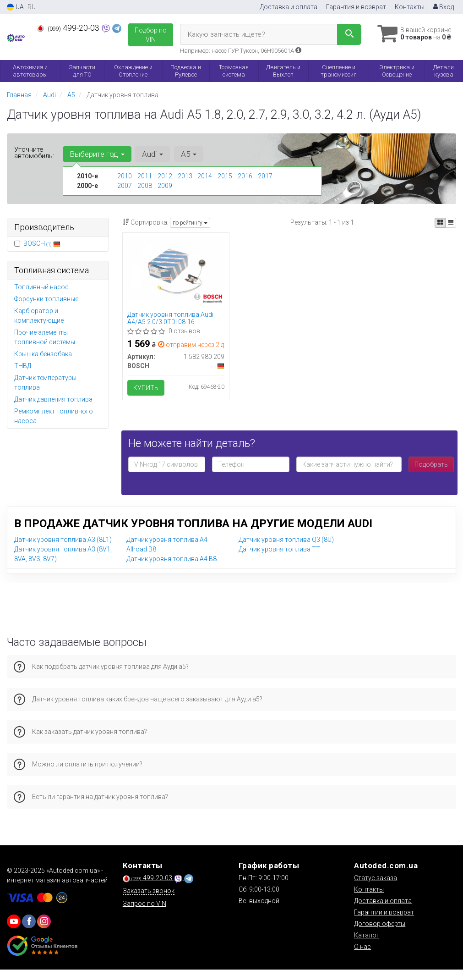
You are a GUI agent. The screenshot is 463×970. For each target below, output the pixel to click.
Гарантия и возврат (356, 7)
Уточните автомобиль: (34, 152)
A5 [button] (188, 154)
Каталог (366, 935)
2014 (204, 176)
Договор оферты (379, 924)
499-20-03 (69, 28)
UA (15, 7)
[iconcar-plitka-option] (440, 223)
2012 (165, 176)
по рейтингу (190, 223)
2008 (144, 185)
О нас (362, 947)
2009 (165, 185)
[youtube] (14, 922)
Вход (443, 7)
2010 (124, 176)
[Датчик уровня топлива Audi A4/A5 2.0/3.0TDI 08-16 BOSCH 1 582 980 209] (175, 269)
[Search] (348, 34)
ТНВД (22, 365)
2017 (265, 176)
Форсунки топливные (46, 299)
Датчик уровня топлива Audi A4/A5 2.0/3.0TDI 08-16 (170, 318)
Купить (145, 387)
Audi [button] (152, 154)
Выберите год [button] (97, 154)
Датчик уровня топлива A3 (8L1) (63, 539)
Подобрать (431, 464)
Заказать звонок (148, 891)
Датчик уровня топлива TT (279, 549)
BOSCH (41, 243)
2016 (245, 176)
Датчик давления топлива (53, 399)
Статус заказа (375, 878)
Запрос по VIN (144, 904)
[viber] (29, 922)
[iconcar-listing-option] (450, 223)
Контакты (410, 7)
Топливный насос (41, 287)
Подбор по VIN (151, 35)
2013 (185, 176)
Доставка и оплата (288, 7)
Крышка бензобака (43, 354)
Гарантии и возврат (384, 912)
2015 (225, 176)
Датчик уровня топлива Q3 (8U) (286, 539)
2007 (124, 185)
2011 (144, 176)
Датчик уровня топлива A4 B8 (171, 558)
